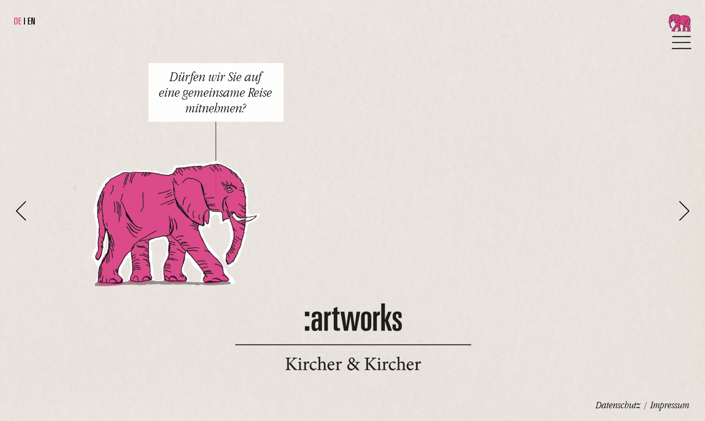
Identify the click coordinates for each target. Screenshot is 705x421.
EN (31, 21)
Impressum (670, 405)
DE (18, 21)
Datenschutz (618, 405)
